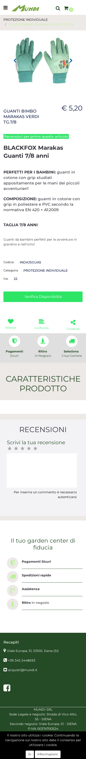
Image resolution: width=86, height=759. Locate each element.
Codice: (8, 262)
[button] (58, 8)
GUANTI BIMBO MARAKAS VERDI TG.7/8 (41, 24)
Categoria (10, 270)
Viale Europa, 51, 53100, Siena (33, 651)
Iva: (5, 278)
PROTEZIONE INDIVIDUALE (25, 20)
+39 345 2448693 (21, 660)
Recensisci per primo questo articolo (36, 136)
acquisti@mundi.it (22, 670)
